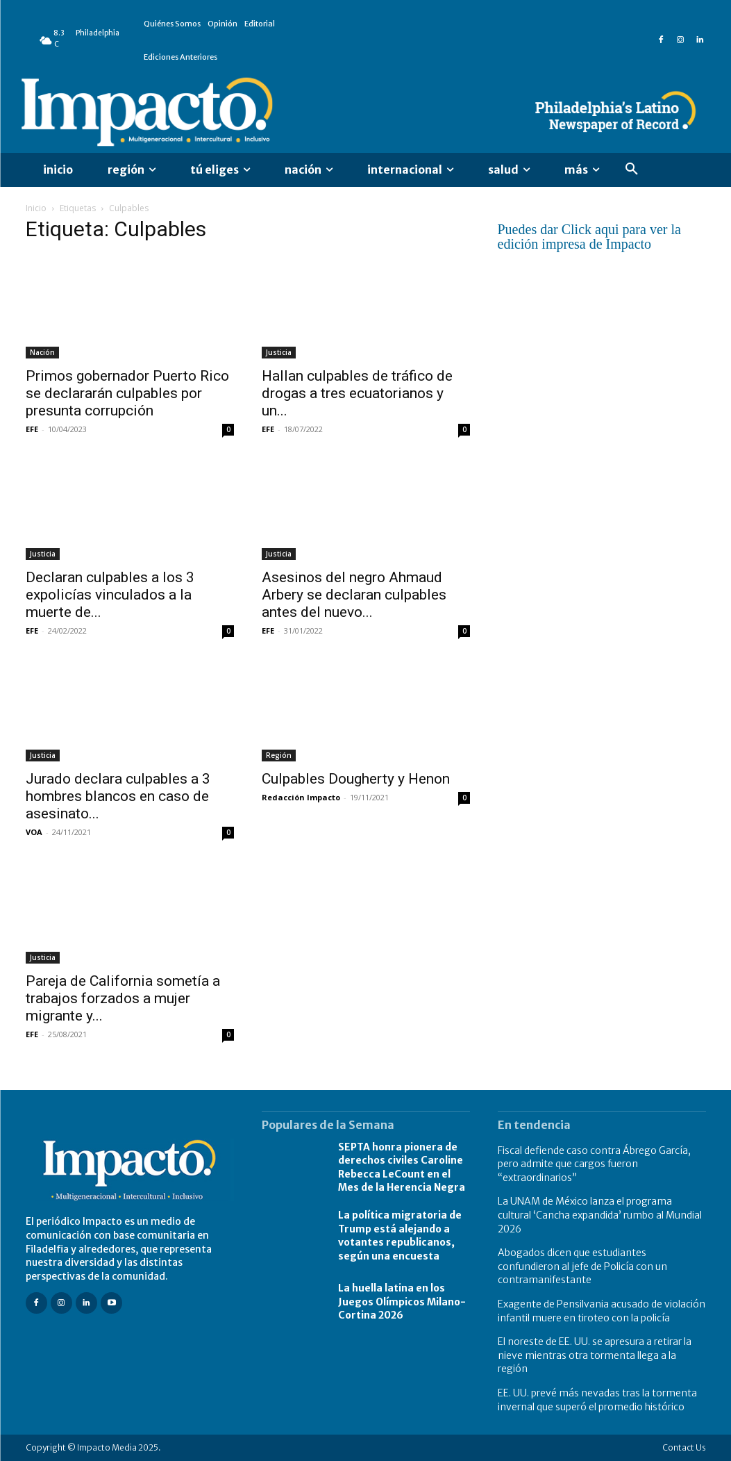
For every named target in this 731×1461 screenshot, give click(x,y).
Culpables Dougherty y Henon (356, 778)
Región (279, 755)
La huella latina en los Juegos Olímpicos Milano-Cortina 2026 (402, 1301)
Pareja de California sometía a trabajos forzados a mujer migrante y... (123, 998)
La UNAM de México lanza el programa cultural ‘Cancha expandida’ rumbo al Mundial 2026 (600, 1215)
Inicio (36, 208)
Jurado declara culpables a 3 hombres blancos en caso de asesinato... (118, 796)
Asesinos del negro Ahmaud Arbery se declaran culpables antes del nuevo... (354, 594)
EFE (32, 429)
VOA (34, 832)
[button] (631, 169)
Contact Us (684, 1447)
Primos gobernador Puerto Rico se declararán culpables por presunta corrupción (127, 393)
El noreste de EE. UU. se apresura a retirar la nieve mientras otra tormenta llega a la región (594, 1355)
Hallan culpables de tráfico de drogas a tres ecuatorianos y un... (357, 393)
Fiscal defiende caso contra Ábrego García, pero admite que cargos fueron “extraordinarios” (594, 1164)
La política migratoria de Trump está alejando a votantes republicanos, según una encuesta (400, 1235)
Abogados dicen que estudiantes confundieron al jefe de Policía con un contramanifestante (582, 1266)
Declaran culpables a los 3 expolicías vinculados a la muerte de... (110, 594)
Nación (42, 352)
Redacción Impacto (301, 797)
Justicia (279, 352)
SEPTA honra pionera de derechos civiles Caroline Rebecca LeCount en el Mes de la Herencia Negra (401, 1167)
